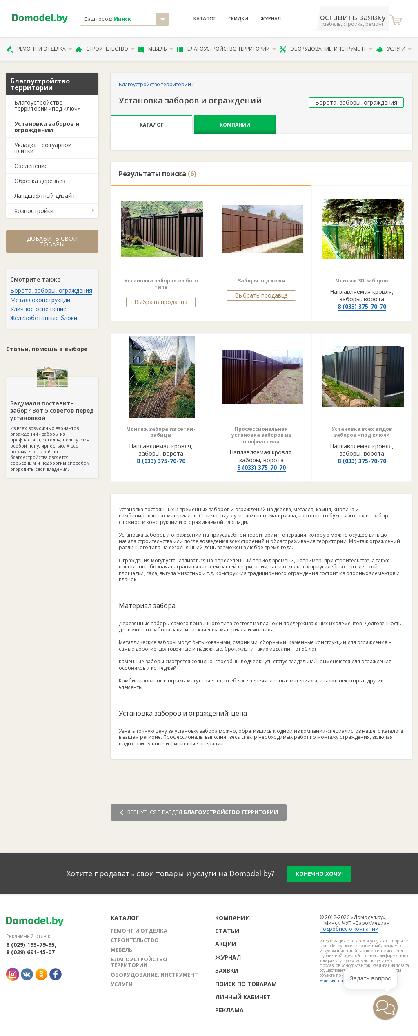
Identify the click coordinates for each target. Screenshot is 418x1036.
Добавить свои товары (52, 241)
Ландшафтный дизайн (44, 195)
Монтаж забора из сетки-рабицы (161, 432)
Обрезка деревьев (40, 181)
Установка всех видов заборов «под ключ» (361, 432)
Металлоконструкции (40, 300)
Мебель (155, 49)
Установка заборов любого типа (161, 284)
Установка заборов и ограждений (47, 127)
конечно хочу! (319, 873)
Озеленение (31, 166)
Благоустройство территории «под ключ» (47, 105)
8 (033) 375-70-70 (362, 306)
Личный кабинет (243, 997)
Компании (235, 124)
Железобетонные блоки (43, 318)
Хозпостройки (33, 211)
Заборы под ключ (261, 280)
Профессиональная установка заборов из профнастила (261, 435)
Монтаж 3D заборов (361, 280)
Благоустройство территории (226, 49)
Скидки (238, 19)
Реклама (229, 1010)
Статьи (227, 931)
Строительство (105, 49)
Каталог (204, 19)
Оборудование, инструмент (326, 49)
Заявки (226, 970)
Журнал (270, 19)
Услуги (394, 49)
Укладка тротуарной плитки (42, 148)
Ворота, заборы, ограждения (51, 290)
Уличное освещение (38, 309)
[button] (385, 1007)
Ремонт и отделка (39, 49)
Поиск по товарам (246, 984)
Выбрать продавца (160, 302)
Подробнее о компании (349, 928)
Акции (225, 944)
